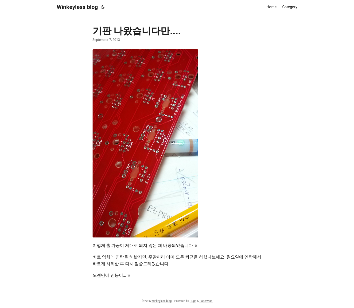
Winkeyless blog (77, 7)
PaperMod (205, 301)
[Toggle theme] (102, 7)
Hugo (193, 301)
